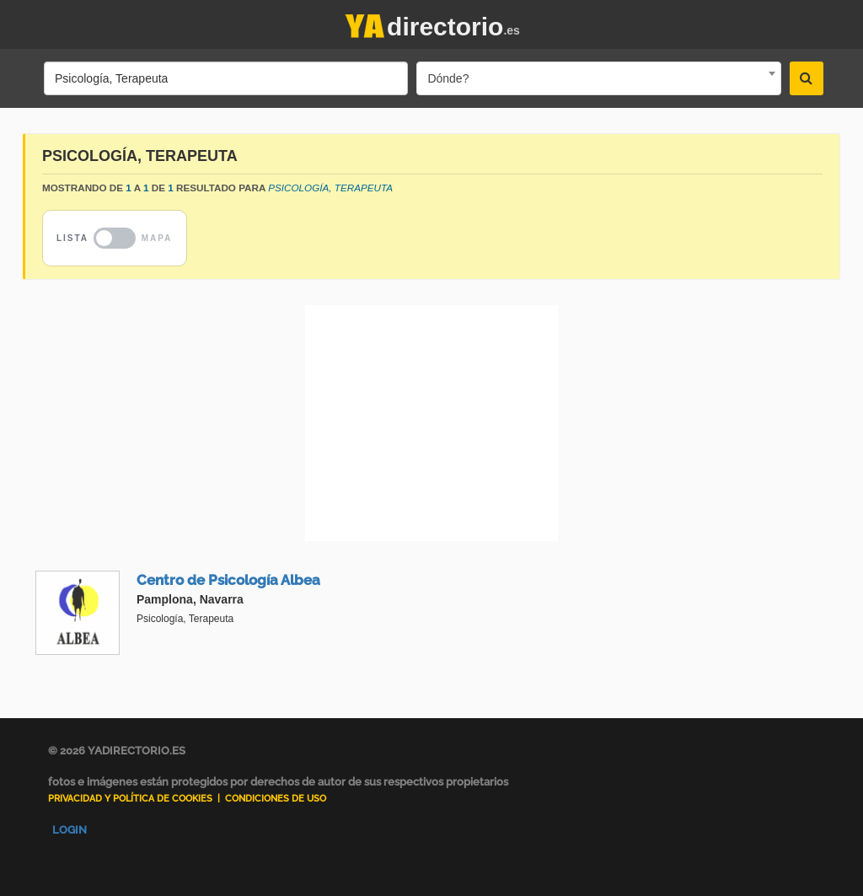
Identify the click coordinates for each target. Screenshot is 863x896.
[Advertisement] (431, 423)
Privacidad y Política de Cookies (130, 798)
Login (69, 830)
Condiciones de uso (275, 798)
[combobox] (598, 78)
